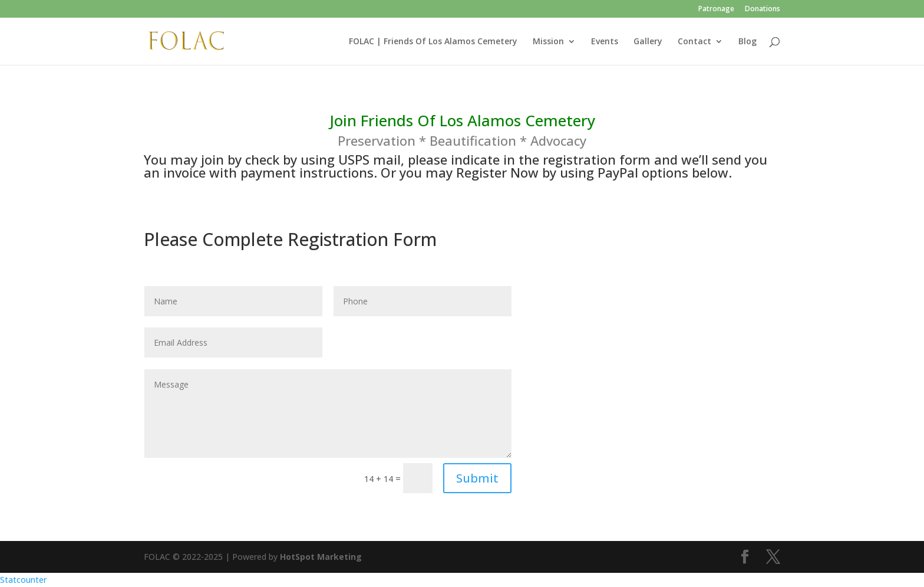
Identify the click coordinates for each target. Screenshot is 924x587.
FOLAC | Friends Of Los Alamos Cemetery (433, 42)
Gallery (647, 42)
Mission (548, 42)
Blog (747, 42)
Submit (477, 478)
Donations (762, 9)
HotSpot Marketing (321, 556)
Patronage (716, 9)
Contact (694, 42)
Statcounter (23, 579)
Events (604, 42)
